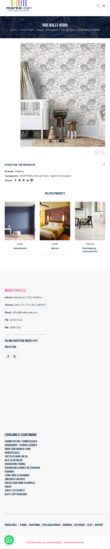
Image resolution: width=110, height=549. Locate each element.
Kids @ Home (68, 29)
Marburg (19, 171)
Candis (19, 243)
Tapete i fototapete (47, 29)
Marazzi (90, 243)
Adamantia (20, 248)
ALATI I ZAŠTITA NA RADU (16, 494)
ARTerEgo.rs (79, 542)
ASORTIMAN (26, 29)
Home (14, 29)
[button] (9, 540)
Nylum (55, 248)
